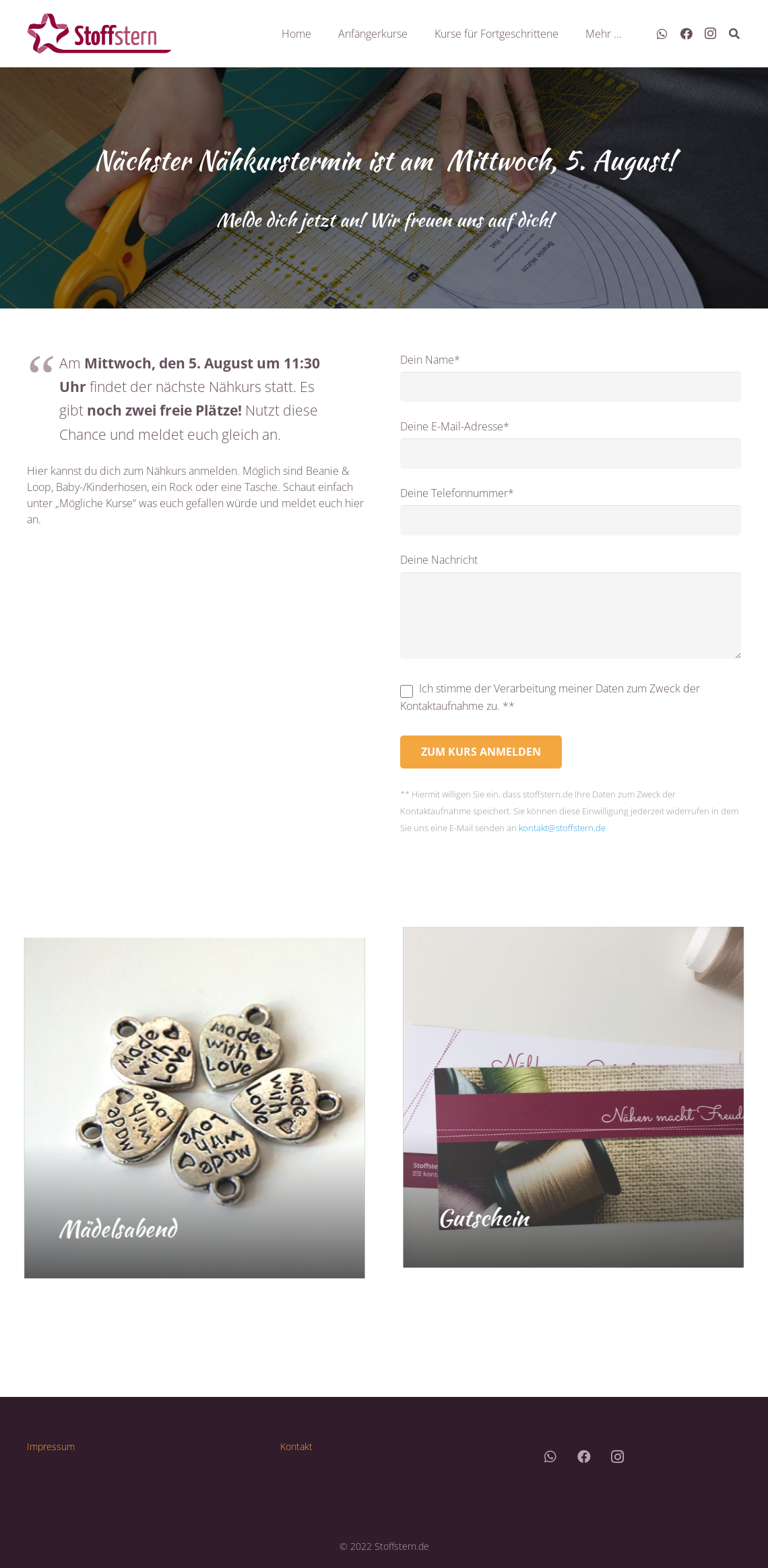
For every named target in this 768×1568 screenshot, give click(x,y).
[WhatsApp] (662, 34)
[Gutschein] (580, 1097)
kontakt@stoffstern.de (562, 828)
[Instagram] (711, 34)
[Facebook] (686, 34)
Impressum (51, 1446)
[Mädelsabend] (187, 1108)
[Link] (99, 33)
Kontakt (296, 1446)
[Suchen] (734, 34)
